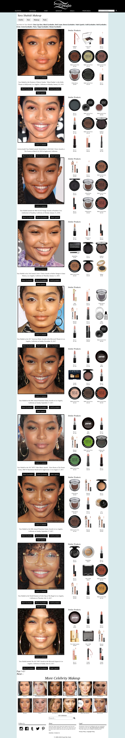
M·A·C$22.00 (74, 107)
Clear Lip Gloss (38, 24)
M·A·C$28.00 (74, 656)
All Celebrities (62, 715)
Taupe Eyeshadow (43, 27)
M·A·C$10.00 (88, 168)
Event (18, 27)
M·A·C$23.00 (74, 143)
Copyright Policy (91, 731)
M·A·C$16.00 (88, 250)
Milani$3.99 (101, 268)
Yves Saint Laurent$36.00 (74, 637)
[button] (108, 11)
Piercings (86, 11)
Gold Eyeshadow (90, 24)
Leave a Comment (41, 77)
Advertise (51, 733)
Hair (46, 11)
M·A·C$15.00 (101, 40)
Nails (72, 11)
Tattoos (32, 11)
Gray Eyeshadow (42, 668)
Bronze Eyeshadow (55, 27)
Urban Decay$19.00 (74, 76)
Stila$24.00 (74, 297)
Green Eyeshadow (26, 27)
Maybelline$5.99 (88, 554)
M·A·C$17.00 (74, 125)
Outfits (18, 11)
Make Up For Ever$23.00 (88, 107)
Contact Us (57, 733)
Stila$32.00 (101, 315)
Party (35, 27)
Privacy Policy (82, 731)
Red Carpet (58, 24)
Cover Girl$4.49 (88, 40)
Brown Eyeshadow (69, 24)
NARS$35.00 (74, 377)
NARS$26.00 (88, 656)
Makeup (59, 11)
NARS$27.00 (101, 143)
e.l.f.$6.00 (101, 505)
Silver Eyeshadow (53, 346)
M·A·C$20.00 (88, 143)
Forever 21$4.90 (88, 231)
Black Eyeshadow (48, 24)
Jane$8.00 (101, 358)
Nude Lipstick (80, 24)
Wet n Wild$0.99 (88, 572)
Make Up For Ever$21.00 (74, 58)
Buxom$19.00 (74, 168)
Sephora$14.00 (88, 333)
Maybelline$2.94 (74, 250)
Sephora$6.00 (74, 40)
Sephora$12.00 (101, 125)
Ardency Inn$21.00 (101, 443)
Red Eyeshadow (101, 24)
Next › (20, 673)
